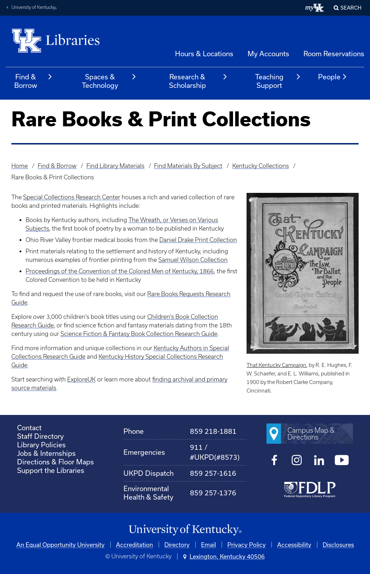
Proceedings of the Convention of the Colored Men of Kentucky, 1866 (120, 271)
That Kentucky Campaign (276, 365)
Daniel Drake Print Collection (198, 240)
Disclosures (338, 544)
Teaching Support (278, 81)
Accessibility (294, 544)
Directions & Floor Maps (55, 462)
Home (19, 166)
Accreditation (134, 544)
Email (208, 544)
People (332, 77)
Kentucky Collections (260, 166)
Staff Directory (40, 436)
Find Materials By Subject (188, 166)
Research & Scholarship (198, 81)
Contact (29, 427)
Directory (177, 544)
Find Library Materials (115, 166)
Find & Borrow (33, 81)
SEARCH (350, 8)
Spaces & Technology (109, 81)
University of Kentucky (34, 8)
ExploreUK (81, 379)
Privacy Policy (246, 544)
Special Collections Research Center (71, 197)
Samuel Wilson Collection (193, 260)
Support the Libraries (50, 470)
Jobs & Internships (46, 453)
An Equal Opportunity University (60, 544)
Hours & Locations (204, 53)
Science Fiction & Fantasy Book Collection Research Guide (138, 334)
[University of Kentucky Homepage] (185, 530)
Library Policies (41, 445)
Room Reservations (333, 53)
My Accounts (268, 53)
